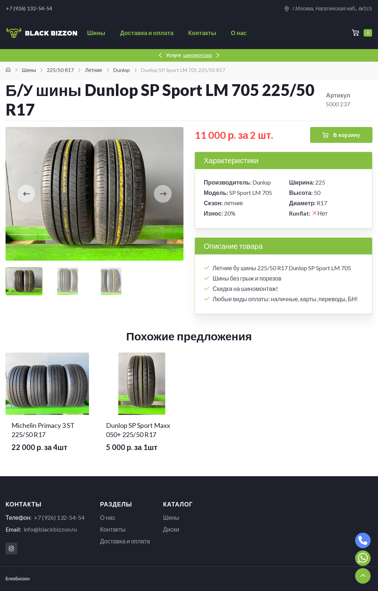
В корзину (341, 135)
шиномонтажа (197, 55)
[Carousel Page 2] (67, 281)
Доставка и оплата (146, 32)
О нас (239, 32)
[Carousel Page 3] (111, 281)
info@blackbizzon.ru (50, 529)
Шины (96, 32)
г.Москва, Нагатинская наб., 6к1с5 (328, 8)
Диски (171, 529)
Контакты (202, 32)
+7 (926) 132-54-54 (59, 517)
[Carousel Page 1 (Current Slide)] (24, 281)
